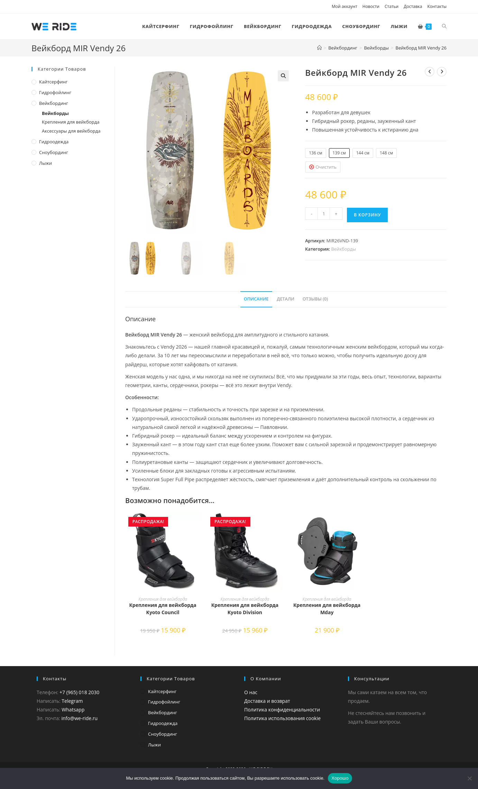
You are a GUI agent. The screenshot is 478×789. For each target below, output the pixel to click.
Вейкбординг (53, 103)
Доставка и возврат (267, 701)
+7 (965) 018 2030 (79, 692)
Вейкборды (343, 249)
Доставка (413, 6)
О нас (250, 692)
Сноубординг (53, 152)
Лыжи (45, 163)
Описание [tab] (256, 299)
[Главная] (319, 48)
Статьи (391, 6)
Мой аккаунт (344, 6)
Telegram (72, 701)
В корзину (367, 215)
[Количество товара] (324, 213)
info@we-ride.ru (79, 718)
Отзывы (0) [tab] (315, 299)
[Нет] (469, 778)
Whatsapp (73, 709)
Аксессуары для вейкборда (71, 131)
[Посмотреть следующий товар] (442, 72)
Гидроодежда (53, 141)
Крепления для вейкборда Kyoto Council (162, 609)
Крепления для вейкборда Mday (326, 609)
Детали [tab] (285, 299)
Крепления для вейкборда (162, 599)
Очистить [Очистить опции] (326, 167)
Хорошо (339, 778)
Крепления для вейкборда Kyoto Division (244, 609)
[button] (283, 75)
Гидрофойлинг (55, 92)
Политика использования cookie (282, 718)
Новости (370, 6)
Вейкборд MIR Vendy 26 (421, 48)
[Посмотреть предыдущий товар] (429, 72)
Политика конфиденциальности (282, 709)
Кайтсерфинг (53, 82)
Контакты (437, 6)
